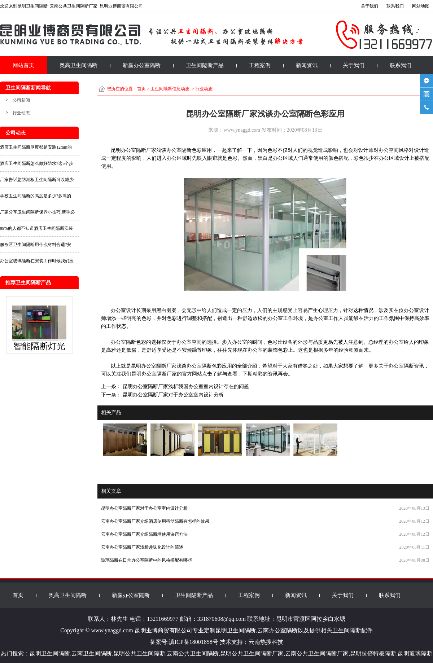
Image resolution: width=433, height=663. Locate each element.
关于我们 (353, 65)
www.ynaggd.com (241, 130)
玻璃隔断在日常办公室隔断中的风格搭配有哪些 (146, 560)
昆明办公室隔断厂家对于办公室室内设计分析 (172, 395)
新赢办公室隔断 (142, 65)
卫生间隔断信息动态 (169, 88)
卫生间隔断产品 (205, 65)
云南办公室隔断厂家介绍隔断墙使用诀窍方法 (144, 534)
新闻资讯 (307, 65)
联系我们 (400, 65)
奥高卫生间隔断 (78, 65)
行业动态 (21, 112)
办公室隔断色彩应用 (189, 150)
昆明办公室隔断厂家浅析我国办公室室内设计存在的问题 (185, 386)
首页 (141, 88)
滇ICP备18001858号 (193, 642)
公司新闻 (21, 100)
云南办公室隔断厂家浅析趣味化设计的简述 (142, 547)
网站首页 (23, 65)
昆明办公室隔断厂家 (153, 366)
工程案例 (260, 65)
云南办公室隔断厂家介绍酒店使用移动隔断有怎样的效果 (155, 521)
